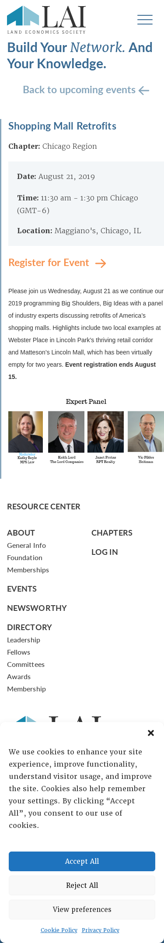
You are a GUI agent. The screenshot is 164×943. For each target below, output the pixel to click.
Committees (26, 664)
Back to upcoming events (80, 88)
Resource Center (43, 506)
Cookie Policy (59, 930)
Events (22, 588)
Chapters (112, 532)
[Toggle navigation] (145, 20)
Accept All (82, 861)
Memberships (28, 569)
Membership (26, 689)
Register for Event (50, 261)
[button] (151, 733)
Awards (19, 676)
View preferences (82, 909)
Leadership (23, 640)
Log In (104, 551)
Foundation (24, 557)
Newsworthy (37, 607)
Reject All (82, 885)
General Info (26, 545)
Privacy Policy (100, 930)
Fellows (19, 652)
